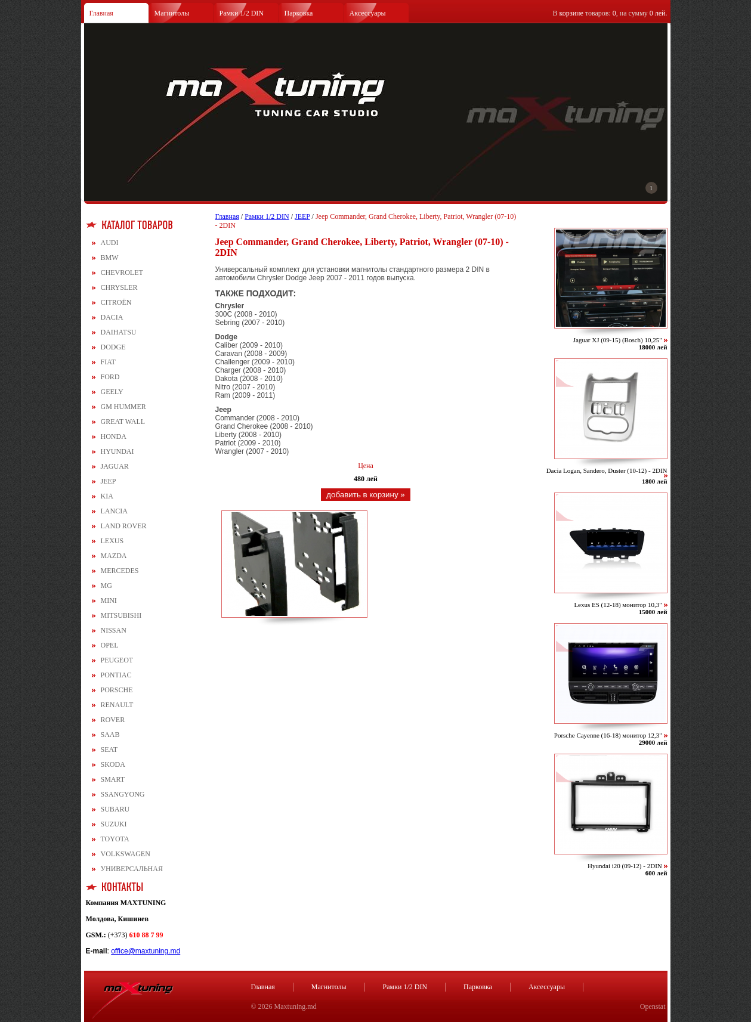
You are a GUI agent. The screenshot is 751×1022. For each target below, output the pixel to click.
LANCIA (114, 511)
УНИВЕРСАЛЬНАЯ (132, 869)
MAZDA (114, 556)
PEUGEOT (117, 660)
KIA (107, 496)
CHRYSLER (119, 287)
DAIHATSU (119, 332)
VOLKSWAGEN (125, 854)
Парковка (299, 13)
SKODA (113, 764)
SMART (113, 779)
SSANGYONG (123, 794)
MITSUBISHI (121, 615)
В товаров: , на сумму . (610, 13)
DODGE (113, 347)
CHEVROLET (122, 272)
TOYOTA (115, 839)
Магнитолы (172, 13)
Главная (101, 13)
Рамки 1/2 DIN (242, 13)
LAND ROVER (124, 526)
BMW (110, 257)
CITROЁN (116, 302)
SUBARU (115, 809)
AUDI (110, 243)
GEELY (112, 392)
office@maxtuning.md (145, 951)
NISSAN (113, 630)
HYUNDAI (117, 451)
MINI (109, 600)
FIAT (108, 362)
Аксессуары (368, 13)
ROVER (113, 720)
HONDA (113, 436)
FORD (110, 377)
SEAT (109, 749)
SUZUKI (114, 824)
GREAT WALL (123, 421)
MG (106, 585)
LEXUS (112, 541)
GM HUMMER (123, 406)
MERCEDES (120, 570)
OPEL (110, 645)
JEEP (108, 481)
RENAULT (117, 705)
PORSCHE (117, 690)
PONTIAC (116, 675)
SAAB (110, 734)
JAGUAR (115, 466)
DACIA (112, 317)
